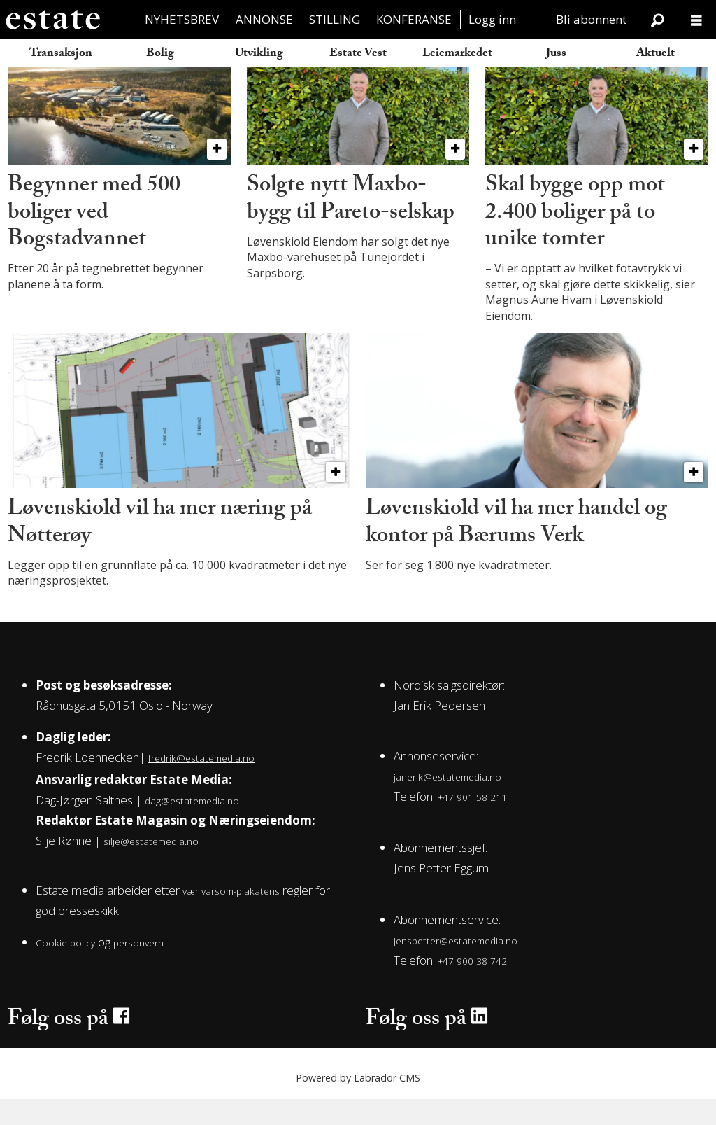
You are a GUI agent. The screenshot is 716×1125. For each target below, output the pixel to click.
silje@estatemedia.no (151, 867)
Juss (556, 54)
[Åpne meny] (696, 20)
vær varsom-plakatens (231, 917)
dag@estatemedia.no (192, 827)
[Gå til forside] (52, 19)
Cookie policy (65, 969)
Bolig (160, 54)
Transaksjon (60, 54)
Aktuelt (655, 54)
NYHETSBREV (182, 19)
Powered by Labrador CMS (358, 1103)
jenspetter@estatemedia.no (455, 967)
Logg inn (492, 19)
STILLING (334, 19)
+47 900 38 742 (472, 987)
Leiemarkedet (457, 54)
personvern (138, 969)
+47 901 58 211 (472, 823)
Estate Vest (358, 54)
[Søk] (657, 19)
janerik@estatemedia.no (447, 802)
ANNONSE (264, 19)
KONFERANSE (414, 19)
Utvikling (259, 54)
